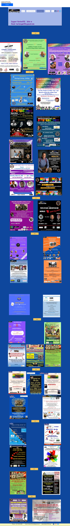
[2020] (35, 234)
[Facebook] (53, 524)
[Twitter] (58, 524)
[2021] (36, 198)
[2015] (32, 496)
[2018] (36, 369)
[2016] (34, 469)
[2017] (35, 421)
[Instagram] (55, 524)
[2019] (37, 319)
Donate (7, 4)
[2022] (30, 72)
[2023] (35, 33)
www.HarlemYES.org (46, 524)
